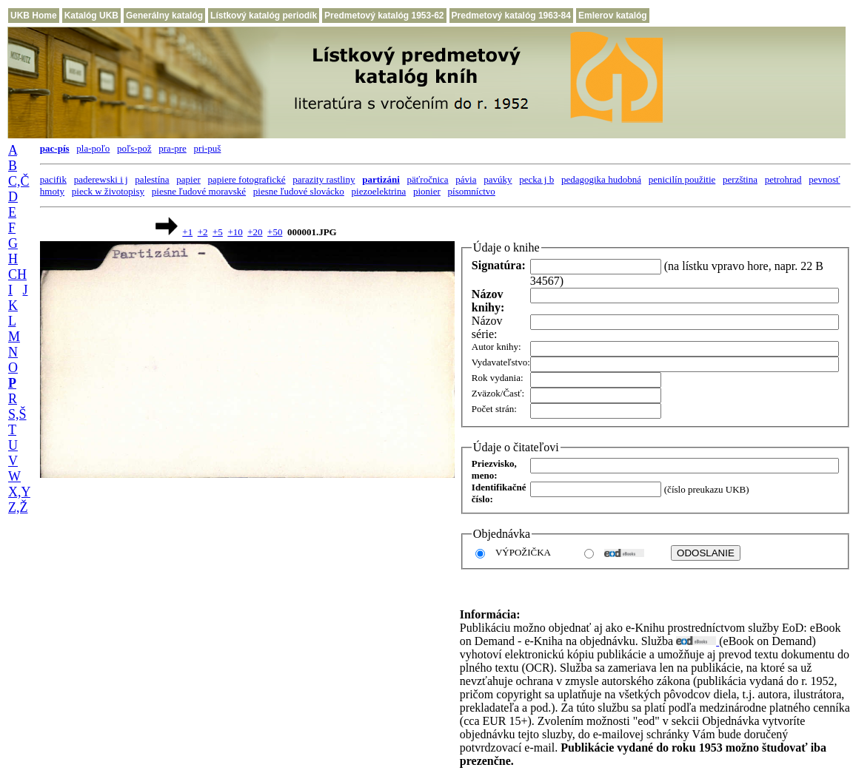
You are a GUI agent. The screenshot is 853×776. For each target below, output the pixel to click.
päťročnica (428, 179)
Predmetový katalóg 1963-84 (511, 15)
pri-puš (207, 148)
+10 (234, 231)
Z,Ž (18, 507)
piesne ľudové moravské (199, 191)
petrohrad (783, 179)
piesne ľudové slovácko (298, 191)
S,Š (17, 414)
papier (188, 179)
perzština (740, 179)
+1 (187, 231)
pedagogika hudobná (601, 179)
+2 (203, 231)
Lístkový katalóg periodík (263, 15)
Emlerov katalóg (612, 15)
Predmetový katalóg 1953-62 (384, 15)
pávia (465, 179)
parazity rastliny (323, 179)
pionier (427, 191)
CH (17, 274)
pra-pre (172, 148)
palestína (152, 179)
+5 (218, 231)
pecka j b (536, 179)
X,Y (19, 492)
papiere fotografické (247, 179)
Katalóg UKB (91, 15)
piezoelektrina (379, 191)
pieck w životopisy (108, 191)
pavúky (498, 179)
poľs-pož (134, 148)
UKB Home (33, 15)
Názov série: (487, 327)
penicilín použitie (682, 179)
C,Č (19, 181)
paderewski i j (101, 179)
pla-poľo (93, 148)
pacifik (53, 179)
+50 (274, 231)
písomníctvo (471, 191)
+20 (254, 231)
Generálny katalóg (164, 15)
